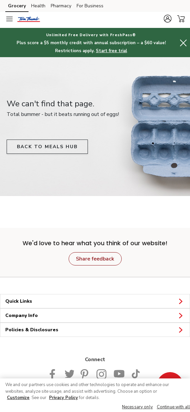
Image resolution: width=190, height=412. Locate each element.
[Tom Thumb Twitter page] (69, 373)
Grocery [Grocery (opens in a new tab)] (17, 6)
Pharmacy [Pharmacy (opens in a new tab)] (61, 6)
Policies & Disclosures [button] (95, 329)
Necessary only (137, 407)
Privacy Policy (63, 398)
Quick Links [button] (95, 301)
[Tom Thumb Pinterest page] (85, 373)
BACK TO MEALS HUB (47, 147)
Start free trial (111, 51)
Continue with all (173, 407)
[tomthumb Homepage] (28, 19)
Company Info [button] (95, 315)
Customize (18, 398)
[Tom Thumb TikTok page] (136, 373)
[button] (167, 18)
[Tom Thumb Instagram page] (101, 373)
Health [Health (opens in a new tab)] (38, 6)
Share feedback (95, 258)
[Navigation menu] (9, 19)
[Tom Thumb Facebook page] (53, 373)
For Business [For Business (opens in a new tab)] (90, 6)
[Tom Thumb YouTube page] (119, 373)
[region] (95, 395)
